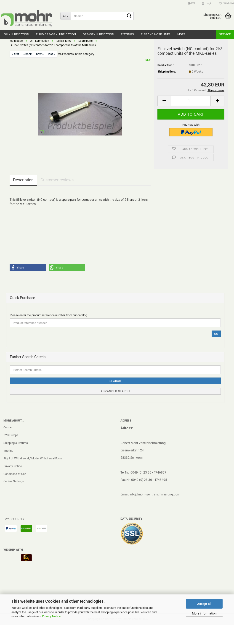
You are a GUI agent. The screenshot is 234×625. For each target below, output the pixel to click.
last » (51, 54)
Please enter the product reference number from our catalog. (49, 315)
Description (23, 179)
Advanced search (115, 391)
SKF (148, 59)
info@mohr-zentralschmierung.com (155, 494)
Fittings (127, 34)
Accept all (204, 604)
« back (27, 54)
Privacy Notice (51, 616)
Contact (8, 427)
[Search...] (65, 16)
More (181, 34)
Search (115, 381)
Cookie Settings (13, 481)
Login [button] (207, 3)
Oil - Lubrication (16, 34)
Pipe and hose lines (155, 34)
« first (15, 54)
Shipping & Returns (15, 443)
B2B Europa (10, 435)
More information (204, 613)
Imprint (8, 450)
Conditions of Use (14, 474)
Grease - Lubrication (98, 34)
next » (40, 54)
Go (216, 334)
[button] (191, 3)
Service (225, 34)
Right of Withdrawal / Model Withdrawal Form (32, 458)
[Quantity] (191, 101)
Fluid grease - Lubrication (56, 34)
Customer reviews (57, 179)
